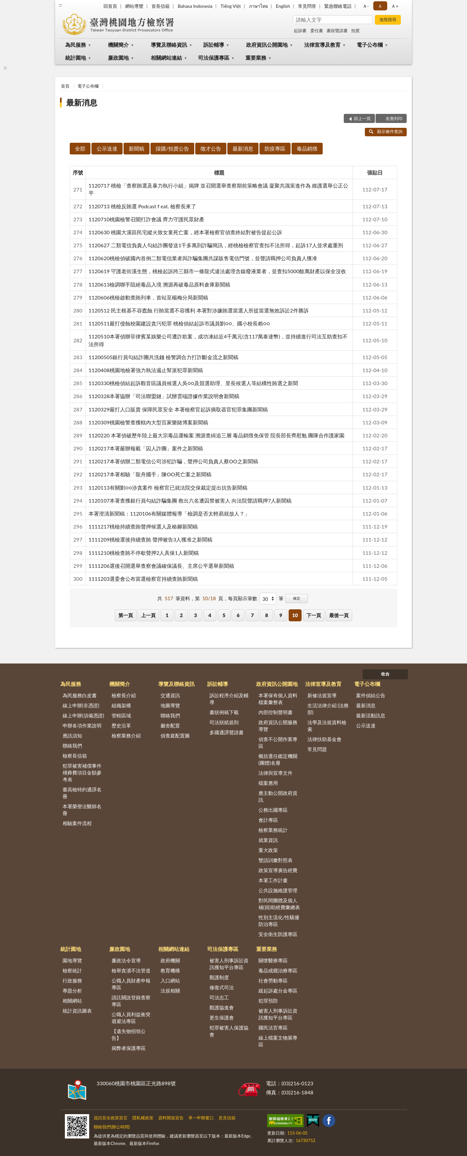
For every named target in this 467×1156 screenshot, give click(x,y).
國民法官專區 (273, 1027)
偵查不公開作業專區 (277, 742)
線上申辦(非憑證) (81, 705)
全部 (80, 148)
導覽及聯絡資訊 (169, 45)
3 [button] (195, 615)
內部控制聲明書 (275, 712)
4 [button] (209, 615)
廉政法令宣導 (126, 960)
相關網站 (72, 1001)
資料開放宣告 (171, 1117)
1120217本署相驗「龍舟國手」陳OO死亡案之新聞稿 (150, 474)
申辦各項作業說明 (82, 725)
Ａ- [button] (366, 6)
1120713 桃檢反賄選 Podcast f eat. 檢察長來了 (142, 206)
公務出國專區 (273, 810)
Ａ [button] (380, 6)
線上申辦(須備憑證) (83, 715)
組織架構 (121, 705)
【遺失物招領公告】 (129, 1034)
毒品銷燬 (307, 148)
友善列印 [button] (394, 118)
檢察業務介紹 (126, 735)
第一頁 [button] (125, 615)
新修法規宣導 (322, 695)
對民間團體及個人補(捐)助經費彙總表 (279, 903)
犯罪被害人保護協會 (229, 1031)
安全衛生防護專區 (277, 934)
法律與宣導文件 (275, 773)
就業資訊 (268, 840)
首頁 (65, 86)
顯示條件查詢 (385, 131)
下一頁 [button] (313, 615)
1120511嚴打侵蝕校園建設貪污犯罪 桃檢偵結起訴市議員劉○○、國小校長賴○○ (179, 323)
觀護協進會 (222, 1007)
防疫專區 (275, 148)
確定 (296, 598)
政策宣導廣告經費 (277, 870)
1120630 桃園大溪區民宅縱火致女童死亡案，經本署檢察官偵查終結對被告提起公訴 (185, 232)
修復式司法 (222, 987)
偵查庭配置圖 (175, 735)
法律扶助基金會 (324, 739)
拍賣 (355, 30)
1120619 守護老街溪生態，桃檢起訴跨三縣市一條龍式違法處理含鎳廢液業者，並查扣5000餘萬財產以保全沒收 (217, 271)
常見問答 (307, 6)
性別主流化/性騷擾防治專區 (279, 920)
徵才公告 (210, 148)
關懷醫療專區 (273, 960)
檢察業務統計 (273, 830)
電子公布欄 (370, 45)
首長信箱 (160, 6)
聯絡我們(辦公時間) (112, 1126)
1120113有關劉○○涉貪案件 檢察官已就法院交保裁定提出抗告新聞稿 (168, 487)
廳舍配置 (170, 725)
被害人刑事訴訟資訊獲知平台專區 (229, 963)
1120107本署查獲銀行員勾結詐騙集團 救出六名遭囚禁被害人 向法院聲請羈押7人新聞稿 (190, 500)
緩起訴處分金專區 (277, 990)
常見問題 (317, 749)
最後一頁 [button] (339, 615)
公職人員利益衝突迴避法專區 (131, 1017)
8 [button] (266, 615)
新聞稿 (136, 148)
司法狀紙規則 (224, 722)
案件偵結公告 (370, 695)
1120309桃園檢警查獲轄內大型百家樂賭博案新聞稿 (148, 422)
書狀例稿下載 (224, 712)
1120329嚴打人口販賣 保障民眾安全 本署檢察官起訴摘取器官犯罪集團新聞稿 (178, 409)
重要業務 (255, 58)
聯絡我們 (72, 745)
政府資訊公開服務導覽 (277, 725)
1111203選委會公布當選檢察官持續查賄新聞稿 (143, 579)
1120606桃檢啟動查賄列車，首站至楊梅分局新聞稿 (148, 297)
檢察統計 (72, 970)
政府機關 (170, 960)
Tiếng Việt (231, 6)
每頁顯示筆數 (242, 598)
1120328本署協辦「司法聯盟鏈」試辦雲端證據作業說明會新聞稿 (164, 396)
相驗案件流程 (77, 823)
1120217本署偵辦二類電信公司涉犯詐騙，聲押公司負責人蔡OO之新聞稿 (173, 461)
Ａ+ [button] (394, 6)
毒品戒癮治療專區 (277, 970)
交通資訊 (170, 695)
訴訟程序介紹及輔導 (229, 698)
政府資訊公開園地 (267, 45)
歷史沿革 (121, 725)
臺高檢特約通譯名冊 (82, 792)
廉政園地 (118, 58)
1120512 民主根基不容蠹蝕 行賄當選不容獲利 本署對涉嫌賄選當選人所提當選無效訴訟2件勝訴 (199, 310)
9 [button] (281, 615)
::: (60, 4)
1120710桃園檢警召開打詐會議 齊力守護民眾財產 (146, 219)
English (283, 6)
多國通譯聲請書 (227, 732)
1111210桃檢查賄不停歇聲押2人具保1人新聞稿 (144, 553)
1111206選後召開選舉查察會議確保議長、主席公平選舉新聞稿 (161, 566)
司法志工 (219, 997)
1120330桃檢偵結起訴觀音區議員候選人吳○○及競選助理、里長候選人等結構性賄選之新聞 (193, 383)
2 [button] (181, 615)
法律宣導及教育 (322, 45)
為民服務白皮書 (80, 695)
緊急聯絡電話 (338, 6)
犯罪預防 (268, 1001)
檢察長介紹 (124, 695)
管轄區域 (121, 715)
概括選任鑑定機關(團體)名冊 (277, 759)
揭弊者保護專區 (129, 1048)
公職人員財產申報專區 (131, 984)
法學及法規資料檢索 (326, 725)
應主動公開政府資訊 (277, 796)
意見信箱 (227, 1117)
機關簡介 (118, 45)
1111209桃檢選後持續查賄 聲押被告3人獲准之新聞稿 (150, 539)
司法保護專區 (213, 58)
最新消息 (81, 102)
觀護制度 (219, 977)
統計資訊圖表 (77, 1011)
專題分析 (72, 990)
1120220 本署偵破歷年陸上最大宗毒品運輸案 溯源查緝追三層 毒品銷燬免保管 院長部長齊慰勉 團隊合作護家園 (216, 435)
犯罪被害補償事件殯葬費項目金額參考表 (82, 772)
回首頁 (110, 6)
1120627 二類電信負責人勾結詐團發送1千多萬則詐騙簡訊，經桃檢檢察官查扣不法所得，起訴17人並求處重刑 (216, 245)
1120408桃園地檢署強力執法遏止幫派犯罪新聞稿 (146, 370)
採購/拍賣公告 (172, 148)
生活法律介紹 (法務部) (328, 708)
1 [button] (167, 615)
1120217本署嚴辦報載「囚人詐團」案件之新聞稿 (146, 448)
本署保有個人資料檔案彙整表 (277, 698)
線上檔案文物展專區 (277, 1041)
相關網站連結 (166, 58)
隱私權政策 (142, 1117)
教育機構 (170, 970)
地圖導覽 (170, 705)
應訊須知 (72, 735)
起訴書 (300, 30)
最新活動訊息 (370, 715)
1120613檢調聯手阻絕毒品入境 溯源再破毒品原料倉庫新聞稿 (159, 284)
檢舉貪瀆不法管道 (131, 970)
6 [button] (238, 615)
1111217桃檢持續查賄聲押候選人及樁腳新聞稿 (143, 526)
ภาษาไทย (258, 6)
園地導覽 (72, 960)
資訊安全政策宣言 (110, 1117)
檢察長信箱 (75, 756)
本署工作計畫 (273, 880)
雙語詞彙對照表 (275, 860)
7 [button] (252, 615)
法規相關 (170, 990)
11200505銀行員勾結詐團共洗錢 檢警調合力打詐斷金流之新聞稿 (163, 357)
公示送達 (107, 148)
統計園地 (75, 58)
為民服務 (75, 45)
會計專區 (268, 820)
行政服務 (72, 980)
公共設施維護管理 (277, 890)
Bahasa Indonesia (195, 6)
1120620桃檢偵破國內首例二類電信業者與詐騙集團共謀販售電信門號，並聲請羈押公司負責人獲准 (203, 258)
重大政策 (268, 850)
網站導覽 (134, 6)
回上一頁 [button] (362, 118)
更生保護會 (222, 1017)
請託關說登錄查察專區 (131, 1000)
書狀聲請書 (337, 30)
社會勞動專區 (273, 980)
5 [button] (223, 615)
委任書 (316, 30)
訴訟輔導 (213, 45)
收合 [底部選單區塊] (385, 673)
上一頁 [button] (148, 615)
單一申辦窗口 (201, 1117)
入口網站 (170, 980)
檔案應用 (268, 783)
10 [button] (295, 615)
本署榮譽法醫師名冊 (82, 809)
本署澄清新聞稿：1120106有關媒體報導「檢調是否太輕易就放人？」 (169, 513)
